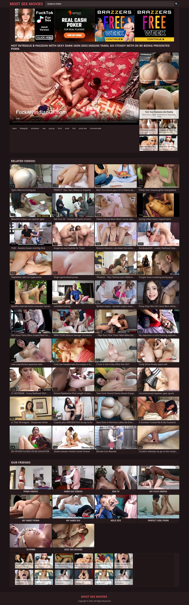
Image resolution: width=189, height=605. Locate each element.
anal (67, 128)
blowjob (24, 128)
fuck (60, 128)
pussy (51, 128)
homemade (95, 128)
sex (44, 128)
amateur (35, 128)
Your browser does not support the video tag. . (74, 88)
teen (14, 128)
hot (74, 128)
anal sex (83, 128)
